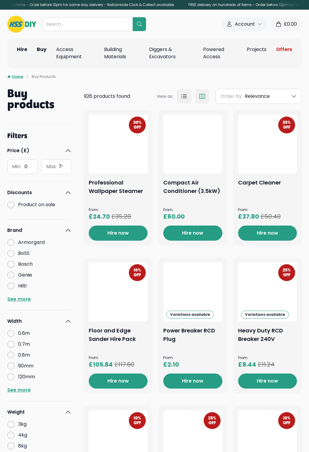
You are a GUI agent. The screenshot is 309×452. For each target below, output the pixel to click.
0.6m (24, 333)
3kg (22, 424)
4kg (22, 434)
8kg (22, 445)
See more (19, 299)
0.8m (24, 354)
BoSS (24, 253)
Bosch (25, 264)
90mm (25, 365)
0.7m (24, 344)
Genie (25, 274)
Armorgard (31, 242)
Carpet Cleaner (183, 333)
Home (15, 76)
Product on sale (36, 204)
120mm (26, 376)
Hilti (22, 285)
